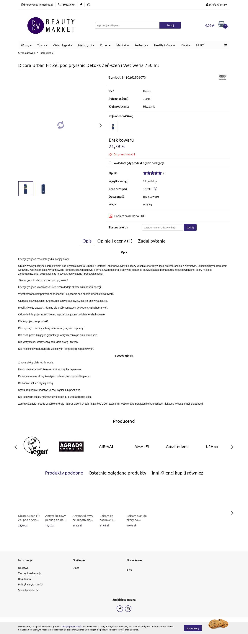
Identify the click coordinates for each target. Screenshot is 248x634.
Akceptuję (193, 628)
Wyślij (190, 227)
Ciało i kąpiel (63, 45)
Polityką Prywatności (72, 626)
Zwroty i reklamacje (29, 573)
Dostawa (23, 567)
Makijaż (122, 45)
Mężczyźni (86, 45)
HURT (200, 45)
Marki (186, 45)
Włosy (26, 45)
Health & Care (164, 45)
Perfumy (142, 45)
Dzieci (105, 45)
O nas (76, 567)
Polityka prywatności (30, 584)
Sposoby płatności (28, 590)
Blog (129, 569)
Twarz (42, 45)
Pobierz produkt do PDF (127, 216)
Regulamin (24, 578)
